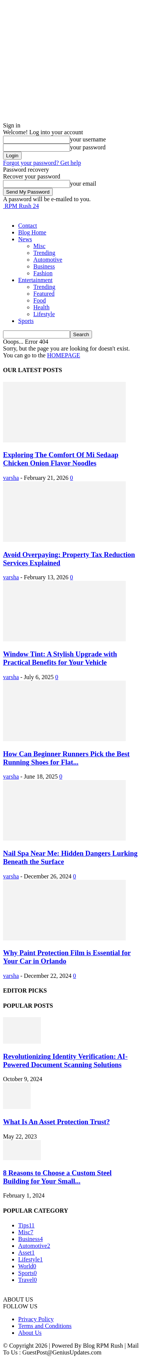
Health (41, 307)
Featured (44, 293)
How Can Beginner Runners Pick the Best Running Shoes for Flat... (66, 758)
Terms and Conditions (45, 1326)
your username (88, 139)
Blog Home (32, 232)
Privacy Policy (36, 1319)
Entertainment (35, 280)
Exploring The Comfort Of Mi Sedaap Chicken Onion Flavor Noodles (61, 459)
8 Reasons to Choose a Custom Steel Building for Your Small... (57, 1177)
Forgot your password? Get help (42, 163)
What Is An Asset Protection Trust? (56, 1122)
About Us (30, 1333)
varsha (11, 478)
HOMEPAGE (63, 355)
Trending (44, 253)
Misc (39, 246)
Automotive (47, 259)
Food (39, 300)
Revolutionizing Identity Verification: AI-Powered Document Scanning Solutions (65, 1060)
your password (88, 147)
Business (44, 266)
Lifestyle (44, 314)
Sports (26, 321)
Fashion (43, 273)
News (25, 239)
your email (83, 183)
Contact (27, 225)
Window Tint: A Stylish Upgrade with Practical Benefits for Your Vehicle (60, 658)
